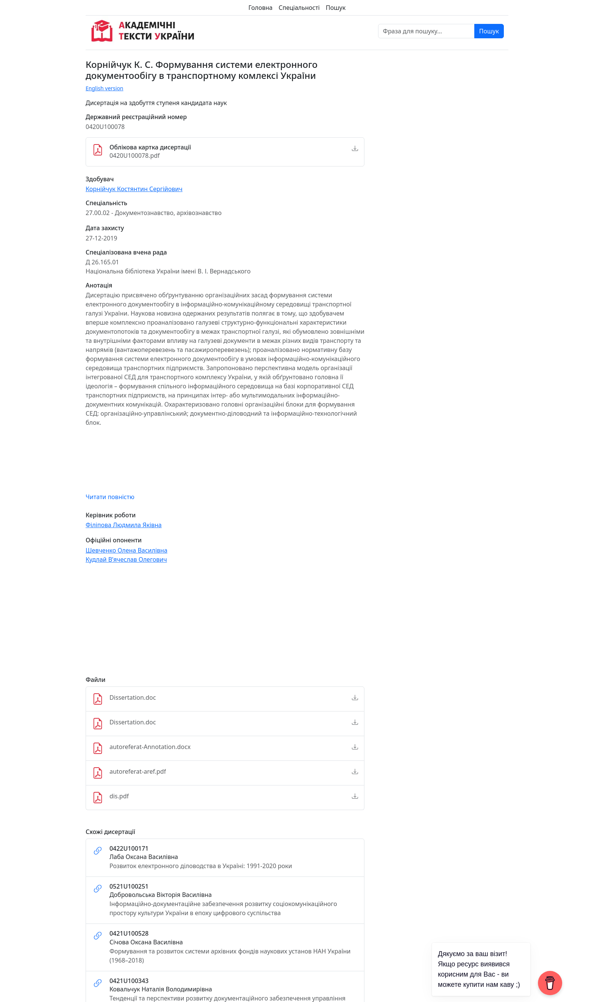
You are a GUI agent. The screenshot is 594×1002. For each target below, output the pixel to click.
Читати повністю (110, 497)
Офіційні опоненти (114, 540)
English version (104, 88)
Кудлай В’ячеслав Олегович (126, 559)
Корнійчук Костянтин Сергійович (134, 189)
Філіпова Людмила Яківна (124, 525)
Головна (261, 7)
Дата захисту (105, 228)
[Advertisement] (225, 623)
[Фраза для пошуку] (426, 31)
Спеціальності (299, 7)
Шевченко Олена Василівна (126, 550)
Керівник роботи (111, 515)
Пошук (335, 7)
